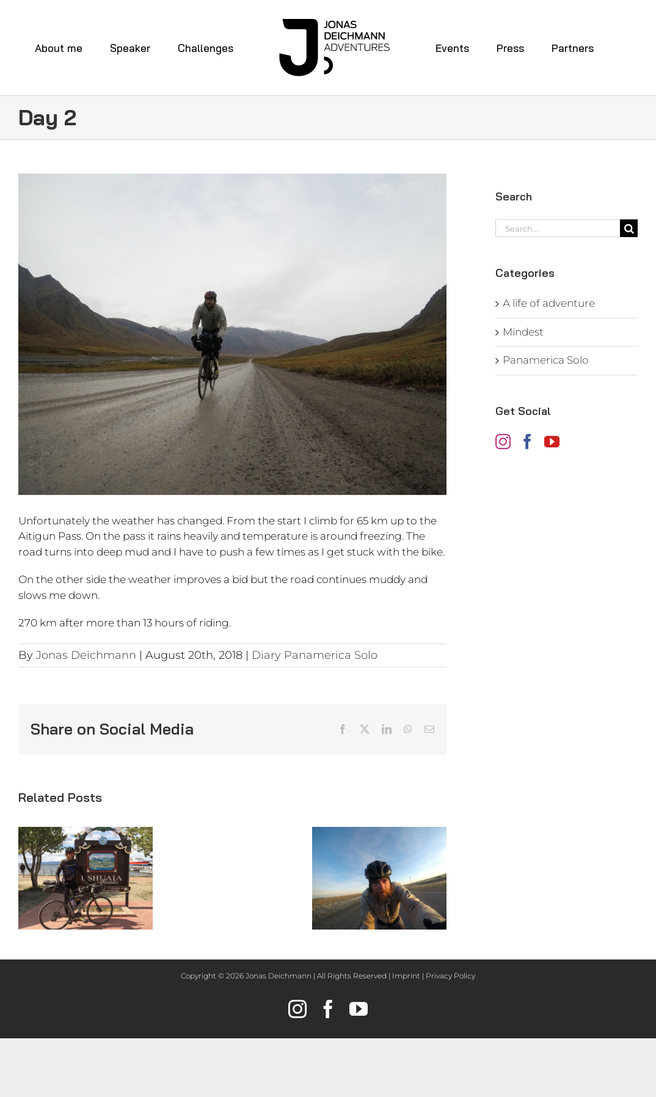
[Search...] (557, 228)
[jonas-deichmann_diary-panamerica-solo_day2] (232, 334)
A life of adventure (549, 303)
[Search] (629, 228)
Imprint (406, 975)
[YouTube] (551, 441)
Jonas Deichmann (86, 655)
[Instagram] (503, 441)
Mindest (523, 332)
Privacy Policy (450, 975)
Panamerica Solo (546, 360)
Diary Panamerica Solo (314, 655)
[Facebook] (527, 441)
